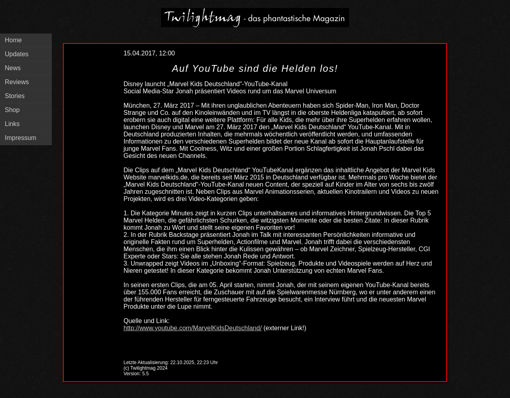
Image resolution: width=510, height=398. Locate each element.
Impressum (20, 137)
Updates (17, 54)
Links (12, 123)
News (13, 68)
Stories (15, 96)
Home (13, 40)
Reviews (17, 82)
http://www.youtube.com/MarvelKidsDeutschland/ (193, 328)
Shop (12, 109)
